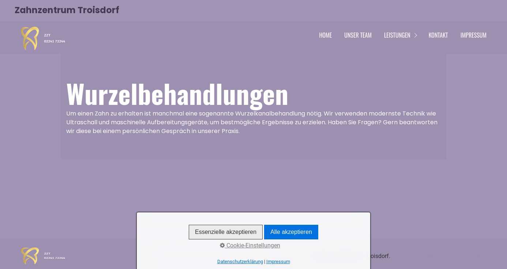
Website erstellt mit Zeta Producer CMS (442, 256)
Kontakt (438, 35)
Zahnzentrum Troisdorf (67, 10)
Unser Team (358, 35)
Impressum (474, 35)
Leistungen (397, 35)
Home (325, 35)
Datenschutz (222, 256)
